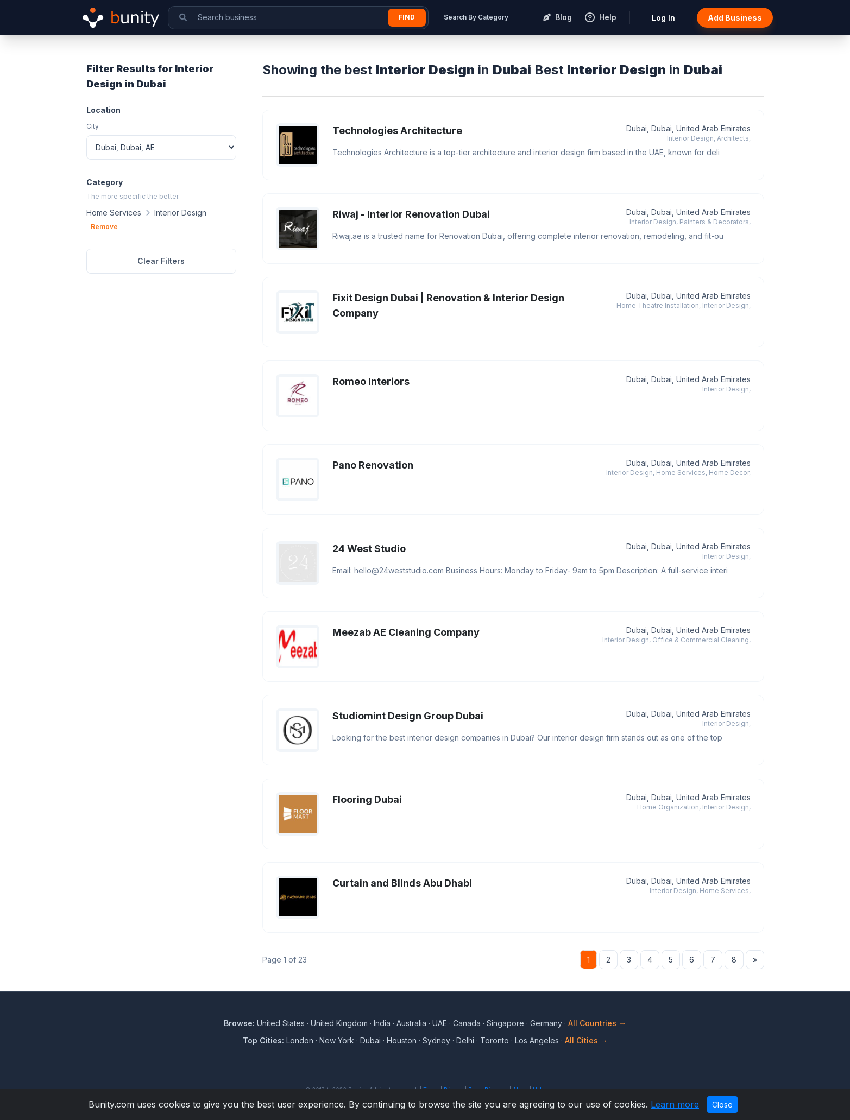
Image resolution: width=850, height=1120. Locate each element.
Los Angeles (537, 1040)
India (382, 1023)
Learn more (675, 1104)
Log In (663, 17)
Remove (104, 227)
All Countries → (597, 1023)
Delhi (465, 1040)
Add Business (735, 17)
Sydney (436, 1040)
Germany (546, 1023)
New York (336, 1040)
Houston (402, 1040)
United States (281, 1023)
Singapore (505, 1023)
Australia (411, 1023)
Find (407, 17)
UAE (439, 1023)
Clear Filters (161, 260)
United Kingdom (339, 1023)
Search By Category (476, 17)
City (92, 126)
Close (722, 1104)
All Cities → (586, 1040)
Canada (467, 1023)
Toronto (494, 1040)
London (299, 1040)
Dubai (370, 1040)
